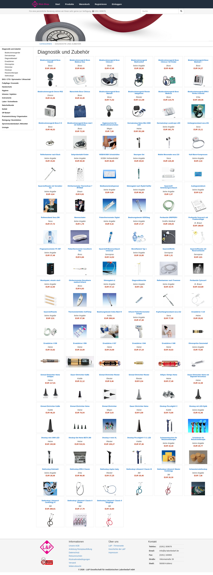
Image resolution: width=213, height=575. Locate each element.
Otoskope (8, 70)
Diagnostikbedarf (11, 58)
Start (57, 4)
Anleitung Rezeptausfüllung (80, 549)
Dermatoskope (10, 56)
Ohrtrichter (8, 67)
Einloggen (117, 4)
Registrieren (101, 4)
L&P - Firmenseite (116, 546)
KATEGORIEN (46, 44)
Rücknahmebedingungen (79, 559)
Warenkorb (84, 4)
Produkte (69, 4)
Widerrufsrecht (75, 566)
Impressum (113, 552)
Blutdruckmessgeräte (12, 53)
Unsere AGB (74, 546)
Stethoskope (9, 76)
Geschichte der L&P (117, 549)
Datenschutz (74, 552)
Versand (72, 563)
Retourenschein (75, 556)
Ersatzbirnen (9, 61)
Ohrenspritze (9, 64)
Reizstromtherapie (11, 73)
